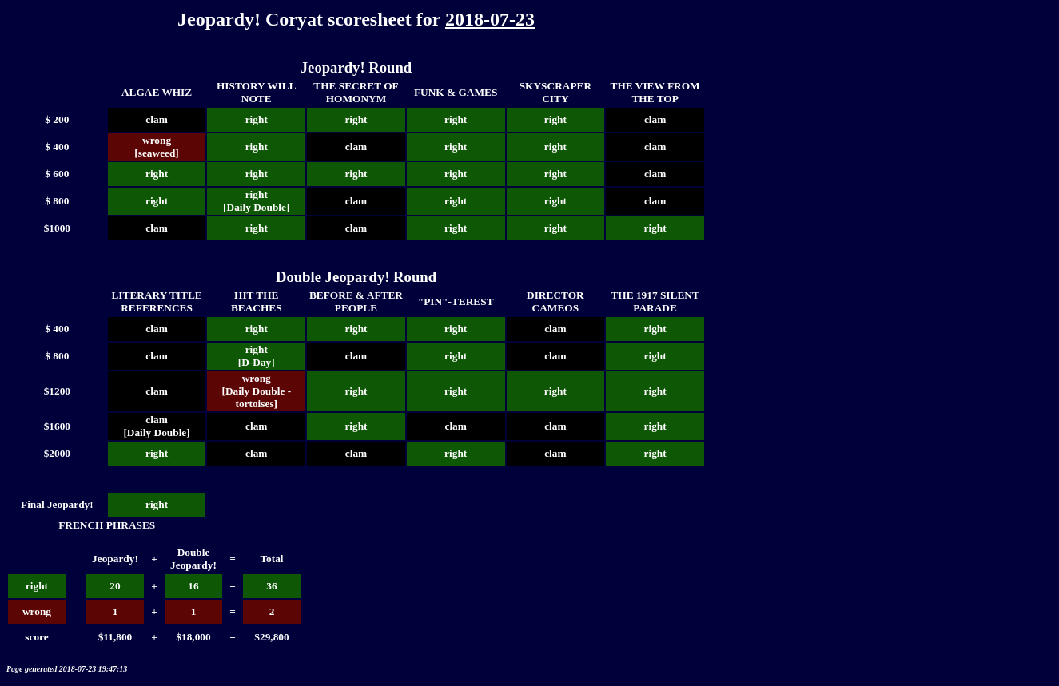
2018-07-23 (490, 19)
